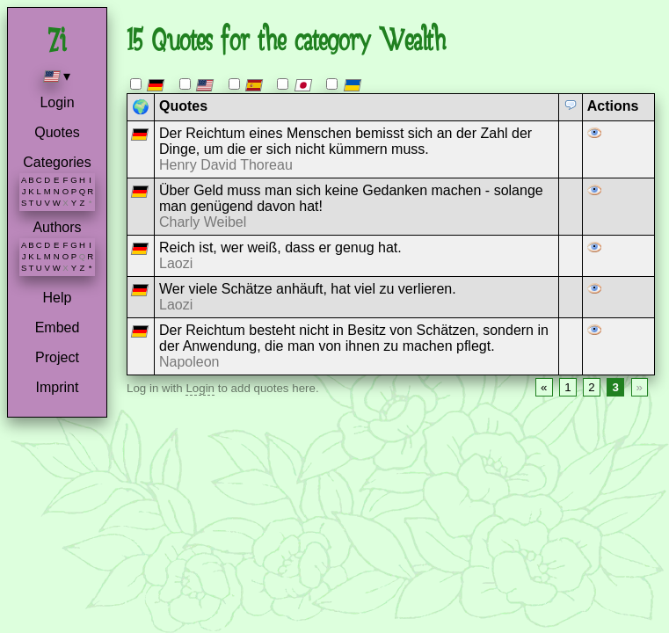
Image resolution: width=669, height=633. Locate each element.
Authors (57, 227)
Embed (57, 327)
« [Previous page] (544, 387)
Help (57, 297)
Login (57, 102)
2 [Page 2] (591, 387)
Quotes (57, 132)
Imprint (57, 387)
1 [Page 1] (567, 387)
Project (57, 357)
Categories (57, 162)
